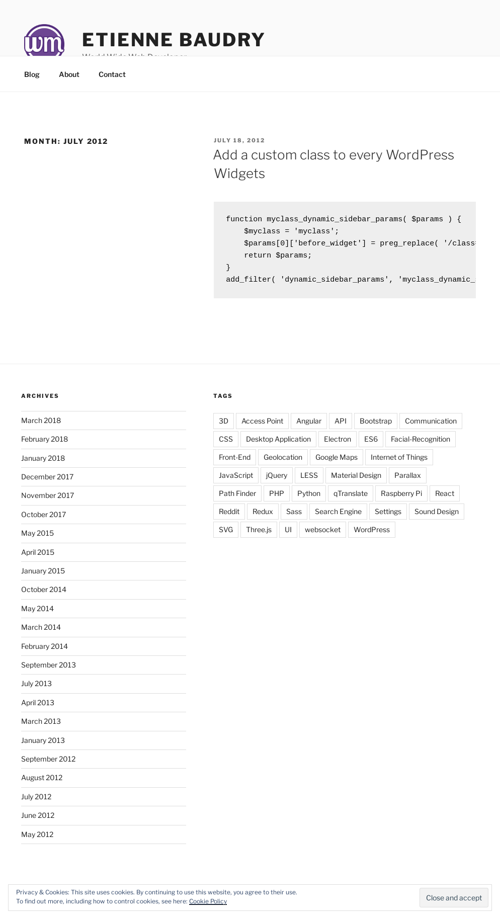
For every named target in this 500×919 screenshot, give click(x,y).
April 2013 (37, 708)
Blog (32, 74)
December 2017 (47, 482)
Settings (388, 517)
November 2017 (47, 501)
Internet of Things (399, 463)
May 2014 (37, 614)
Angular (308, 427)
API (341, 427)
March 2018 (41, 426)
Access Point (262, 427)
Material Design (356, 481)
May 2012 (37, 840)
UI (288, 535)
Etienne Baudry (174, 40)
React (444, 499)
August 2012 (41, 783)
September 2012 (48, 765)
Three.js (259, 535)
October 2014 (43, 595)
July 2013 (36, 689)
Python (308, 499)
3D (223, 427)
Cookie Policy (208, 901)
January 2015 (43, 576)
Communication (431, 427)
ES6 (371, 445)
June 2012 (37, 821)
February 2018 (44, 445)
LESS (309, 481)
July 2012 (36, 802)
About (69, 74)
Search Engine (338, 517)
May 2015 (37, 539)
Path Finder (237, 499)
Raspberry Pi (401, 499)
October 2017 (43, 520)
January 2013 (43, 746)
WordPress (372, 535)
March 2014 (41, 633)
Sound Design (436, 517)
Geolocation (283, 463)
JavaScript (236, 481)
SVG (226, 535)
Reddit (229, 517)
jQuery (276, 481)
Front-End (235, 463)
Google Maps (336, 463)
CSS (226, 445)
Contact (112, 74)
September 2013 (48, 670)
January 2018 (43, 464)
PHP (276, 499)
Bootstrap (376, 427)
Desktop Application (278, 445)
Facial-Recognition (420, 445)
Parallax (407, 481)
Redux (263, 517)
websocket (323, 535)
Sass (294, 517)
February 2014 (44, 652)
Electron (337, 445)
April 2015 (37, 558)
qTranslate (351, 499)
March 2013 (41, 727)
